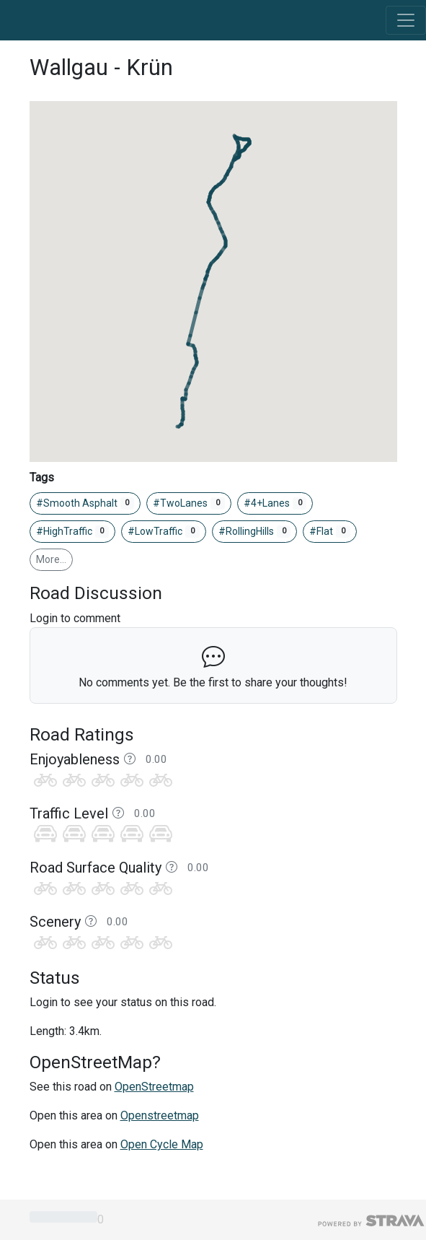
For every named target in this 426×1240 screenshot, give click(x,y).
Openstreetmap (159, 1115)
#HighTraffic (73, 531)
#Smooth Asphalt (85, 503)
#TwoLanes (189, 503)
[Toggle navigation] (406, 20)
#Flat (329, 531)
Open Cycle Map (161, 1144)
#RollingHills (254, 531)
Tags (42, 477)
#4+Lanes (275, 503)
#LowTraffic (164, 531)
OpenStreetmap (154, 1086)
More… (51, 559)
